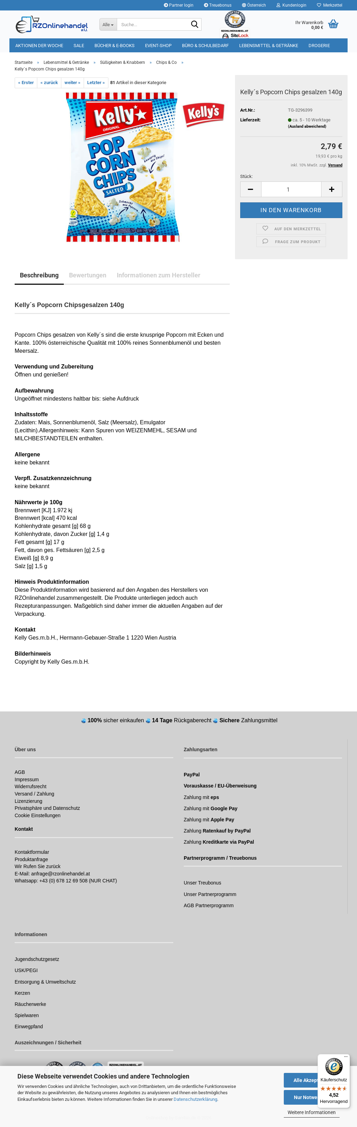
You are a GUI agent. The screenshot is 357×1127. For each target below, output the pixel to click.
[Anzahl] (291, 189)
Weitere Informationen (312, 1112)
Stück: (246, 176)
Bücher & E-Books (114, 45)
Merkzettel (329, 5)
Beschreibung (39, 275)
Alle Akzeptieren (312, 1080)
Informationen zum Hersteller (158, 275)
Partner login (178, 5)
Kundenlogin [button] (291, 5)
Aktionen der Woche (39, 45)
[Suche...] (108, 24)
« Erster (26, 82)
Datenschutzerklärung (195, 1099)
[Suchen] (195, 24)
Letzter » (96, 82)
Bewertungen (87, 275)
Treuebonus (217, 5)
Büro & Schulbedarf (205, 45)
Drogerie (319, 45)
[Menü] (346, 1058)
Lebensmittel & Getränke (268, 45)
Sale (79, 45)
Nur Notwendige (312, 1097)
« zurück (49, 82)
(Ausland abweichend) (307, 126)
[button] (254, 5)
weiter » (72, 82)
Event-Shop (158, 45)
